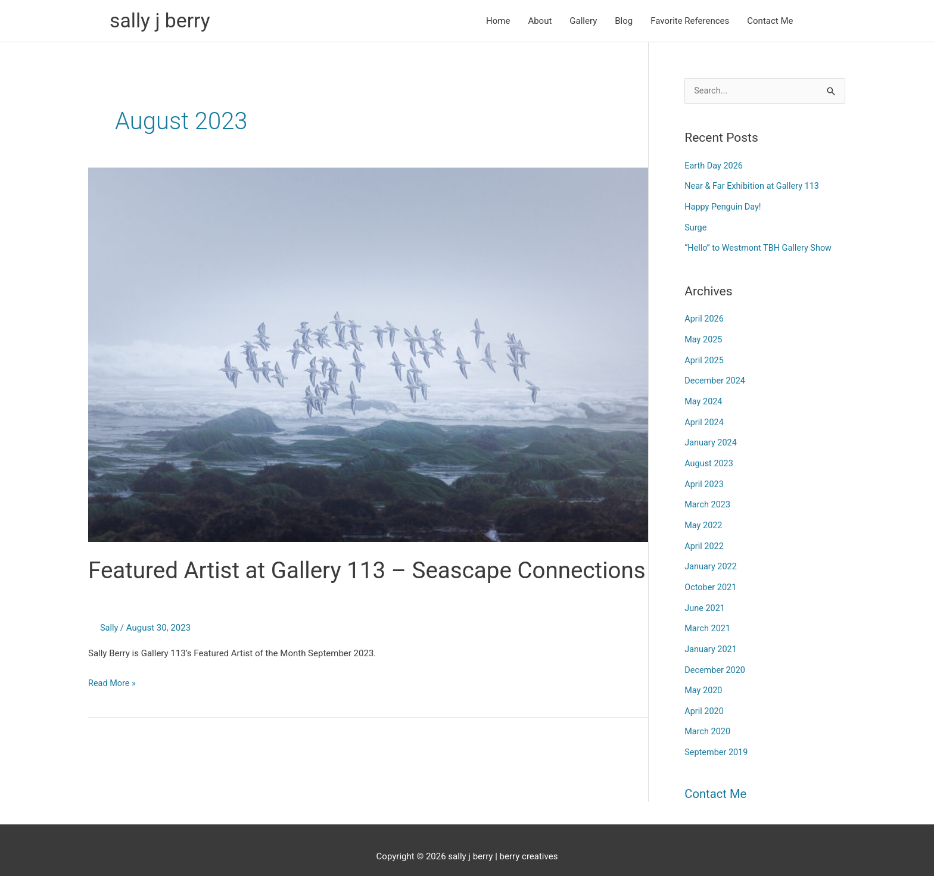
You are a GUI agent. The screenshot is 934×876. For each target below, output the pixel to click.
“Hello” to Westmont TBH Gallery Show (760, 247)
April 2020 (704, 699)
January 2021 (711, 639)
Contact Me (770, 21)
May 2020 (704, 679)
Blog (624, 21)
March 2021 (708, 619)
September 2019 (717, 739)
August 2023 (709, 458)
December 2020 (716, 659)
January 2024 (711, 438)
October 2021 (711, 578)
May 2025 (704, 337)
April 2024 (704, 418)
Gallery (583, 21)
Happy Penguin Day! (724, 207)
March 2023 (708, 498)
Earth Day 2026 (714, 166)
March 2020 (708, 719)
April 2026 (704, 317)
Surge (696, 227)
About (540, 21)
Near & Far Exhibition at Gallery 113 (754, 187)
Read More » (113, 715)
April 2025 (704, 358)
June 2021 (705, 599)
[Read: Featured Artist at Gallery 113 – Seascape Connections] (368, 355)
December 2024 (716, 378)
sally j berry (162, 21)
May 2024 (704, 397)
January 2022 (711, 558)
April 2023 (704, 478)
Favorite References (689, 21)
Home (498, 21)
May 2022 (704, 518)
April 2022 (704, 539)
